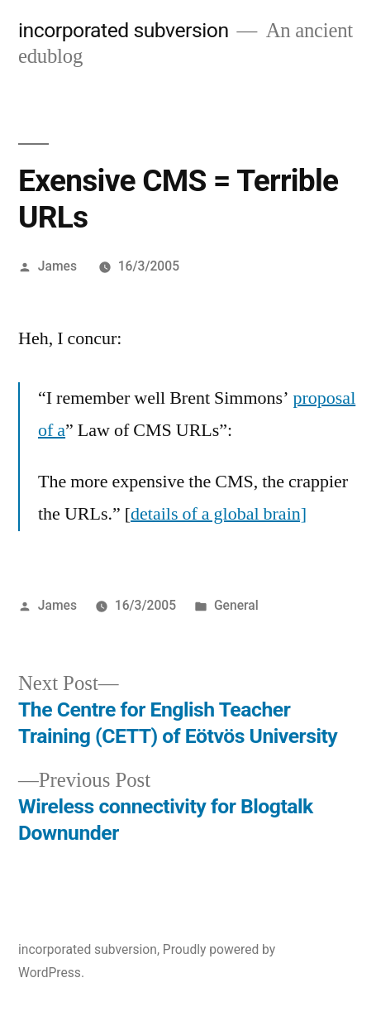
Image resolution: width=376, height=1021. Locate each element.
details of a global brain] (219, 513)
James (57, 266)
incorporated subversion (123, 30)
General (236, 605)
